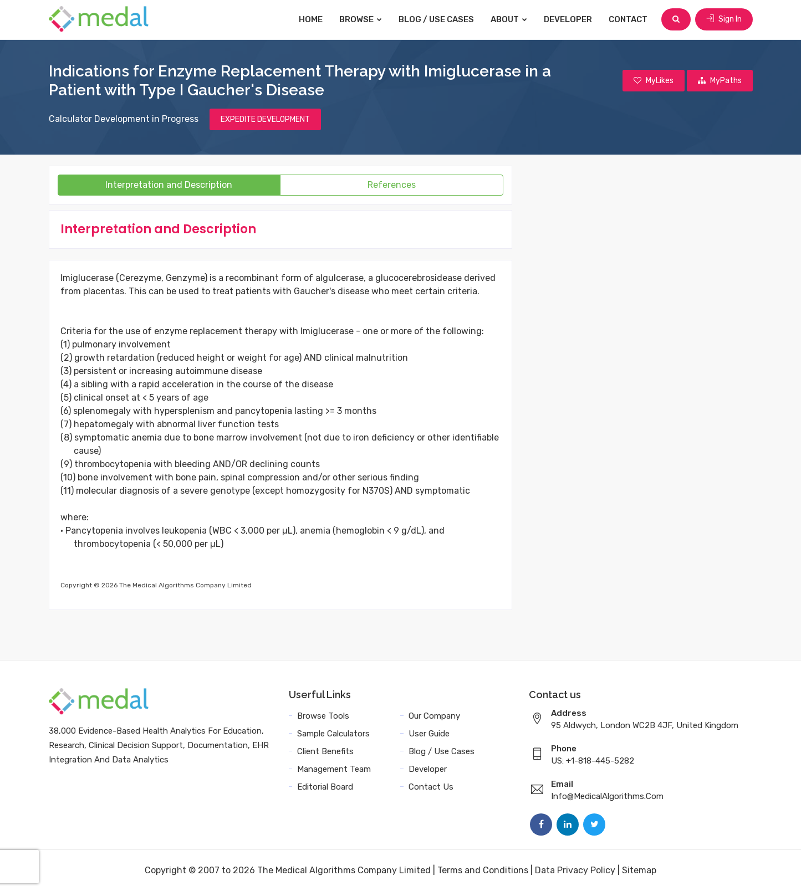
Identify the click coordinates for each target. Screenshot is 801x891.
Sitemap (639, 870)
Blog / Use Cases (436, 19)
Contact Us (431, 787)
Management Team (334, 769)
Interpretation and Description (168, 185)
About (509, 19)
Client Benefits (325, 751)
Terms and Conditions (482, 870)
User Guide (429, 734)
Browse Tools (323, 716)
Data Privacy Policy (575, 870)
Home (311, 19)
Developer (568, 19)
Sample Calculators (333, 734)
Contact (628, 19)
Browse (360, 19)
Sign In (724, 19)
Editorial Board (325, 787)
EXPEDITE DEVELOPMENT (265, 119)
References (392, 185)
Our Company (434, 716)
